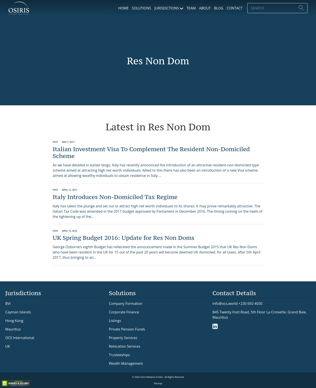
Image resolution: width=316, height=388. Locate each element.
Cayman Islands (18, 312)
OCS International (19, 337)
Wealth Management (126, 363)
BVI (8, 303)
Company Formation (125, 303)
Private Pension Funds (127, 329)
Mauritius (13, 329)
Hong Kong (14, 320)
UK (7, 346)
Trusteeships (119, 354)
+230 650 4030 (250, 303)
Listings (115, 320)
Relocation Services (124, 346)
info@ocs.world (225, 303)
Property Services (123, 337)
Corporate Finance (124, 312)
